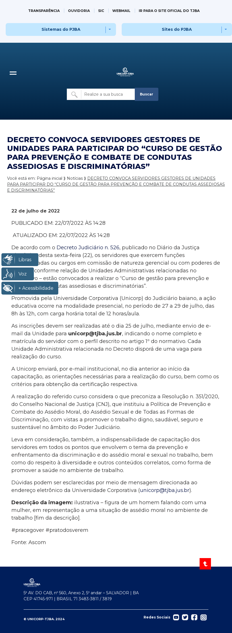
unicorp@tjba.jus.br (164, 490)
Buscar (146, 94)
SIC (101, 11)
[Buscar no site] (101, 94)
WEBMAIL (121, 11)
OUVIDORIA (79, 11)
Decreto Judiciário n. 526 (87, 247)
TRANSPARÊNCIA (44, 11)
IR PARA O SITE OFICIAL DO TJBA (169, 11)
